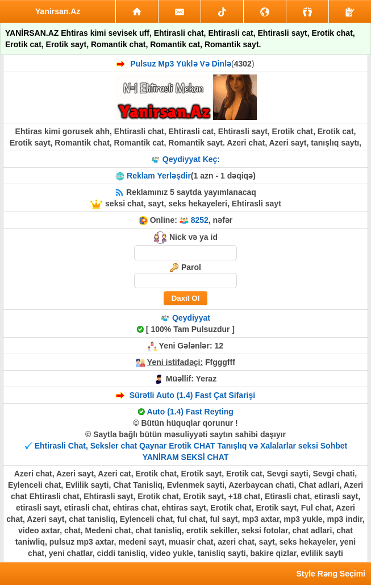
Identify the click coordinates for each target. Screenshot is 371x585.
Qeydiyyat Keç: (191, 159)
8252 (200, 220)
